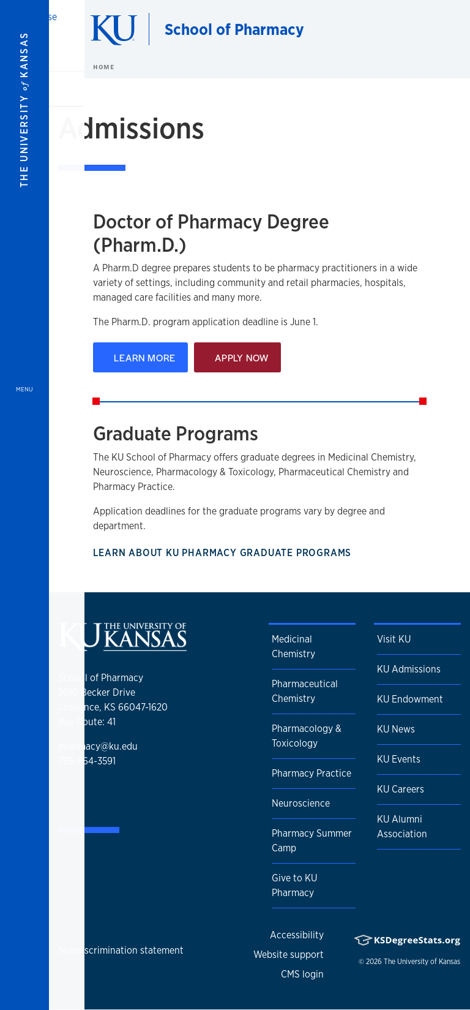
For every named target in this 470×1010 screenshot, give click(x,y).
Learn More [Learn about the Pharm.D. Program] (140, 357)
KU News (396, 729)
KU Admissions (409, 669)
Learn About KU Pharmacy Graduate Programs (227, 552)
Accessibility (297, 935)
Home (103, 66)
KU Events (398, 759)
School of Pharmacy (234, 29)
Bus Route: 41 (87, 721)
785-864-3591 (87, 761)
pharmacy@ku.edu (98, 746)
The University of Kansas (422, 962)
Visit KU (394, 639)
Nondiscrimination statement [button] (121, 950)
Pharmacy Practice (311, 773)
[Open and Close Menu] (24, 505)
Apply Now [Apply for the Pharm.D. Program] (237, 357)
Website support (288, 954)
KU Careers (400, 789)
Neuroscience (301, 803)
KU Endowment (410, 699)
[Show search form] (416, 29)
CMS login (302, 974)
